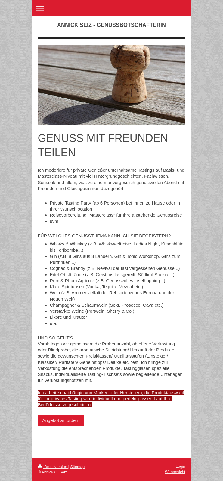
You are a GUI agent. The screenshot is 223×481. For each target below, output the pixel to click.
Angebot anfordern (61, 420)
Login (180, 466)
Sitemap (77, 466)
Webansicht (175, 472)
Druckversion (53, 466)
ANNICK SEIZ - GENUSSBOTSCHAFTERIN (111, 25)
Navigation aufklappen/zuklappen (111, 8)
